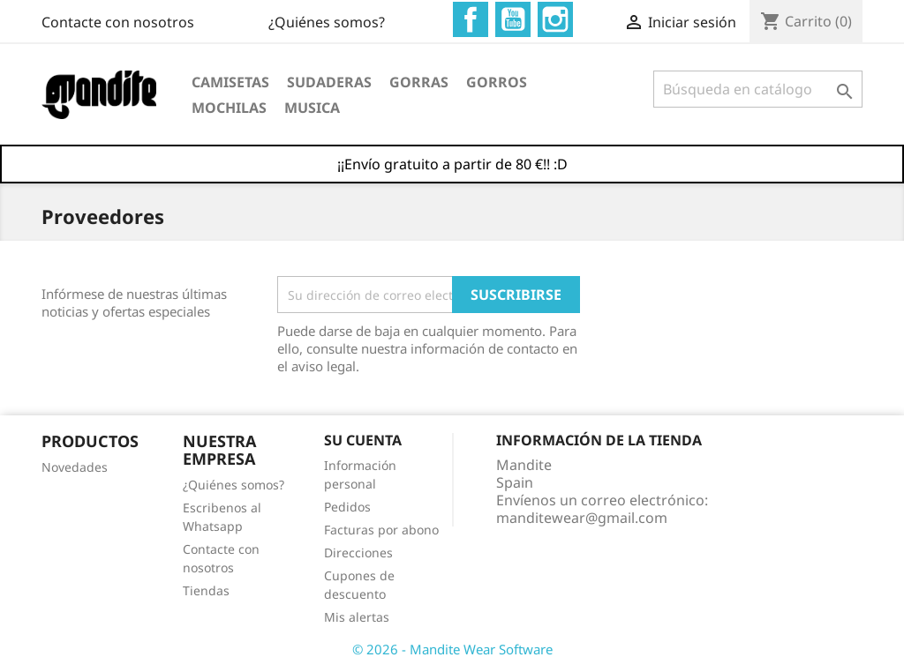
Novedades (74, 467)
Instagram (555, 19)
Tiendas (206, 590)
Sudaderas (329, 82)
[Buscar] (758, 89)
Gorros (496, 82)
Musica (312, 107)
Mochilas (229, 107)
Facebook (470, 19)
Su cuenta (363, 440)
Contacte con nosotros (117, 22)
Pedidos (347, 506)
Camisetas (230, 82)
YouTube (513, 19)
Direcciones (358, 552)
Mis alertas (356, 617)
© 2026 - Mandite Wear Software (452, 649)
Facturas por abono (381, 529)
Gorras (418, 82)
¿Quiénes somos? (326, 22)
